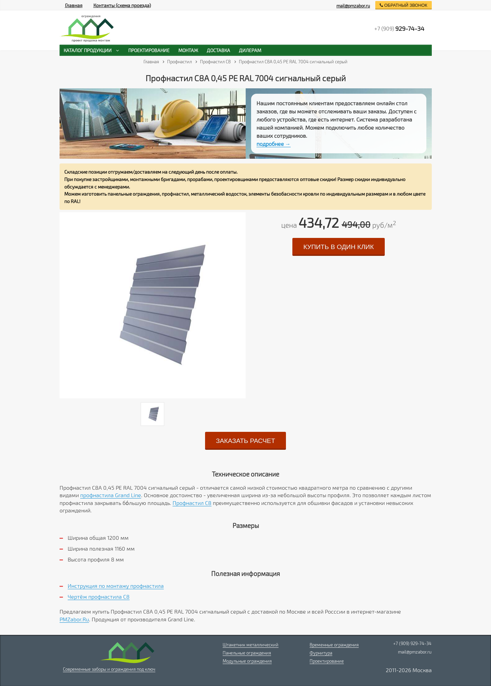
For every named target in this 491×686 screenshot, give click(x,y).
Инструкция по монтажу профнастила (116, 585)
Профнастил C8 (192, 503)
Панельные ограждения (247, 653)
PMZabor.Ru (74, 619)
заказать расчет (245, 440)
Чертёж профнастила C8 (99, 596)
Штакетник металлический (250, 644)
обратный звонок (403, 5)
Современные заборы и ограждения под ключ (109, 669)
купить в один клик (338, 246)
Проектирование (327, 661)
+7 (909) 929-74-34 (412, 643)
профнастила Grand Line (110, 495)
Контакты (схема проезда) (122, 5)
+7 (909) (399, 28)
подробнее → (273, 143)
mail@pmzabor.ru (353, 5)
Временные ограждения (334, 644)
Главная (74, 5)
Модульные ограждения (247, 661)
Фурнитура (321, 653)
